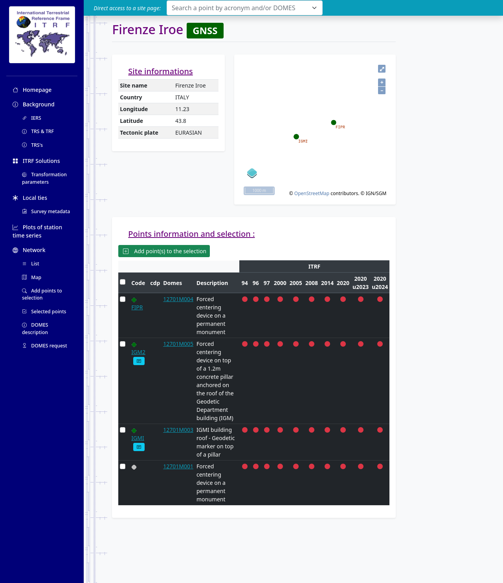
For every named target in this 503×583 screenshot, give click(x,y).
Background (34, 104)
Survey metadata (46, 211)
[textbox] (240, 8)
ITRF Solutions (36, 160)
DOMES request (44, 345)
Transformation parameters (44, 178)
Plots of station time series (37, 231)
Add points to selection (42, 294)
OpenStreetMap (311, 193)
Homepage (32, 89)
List (30, 263)
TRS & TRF (38, 131)
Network (29, 250)
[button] (139, 361)
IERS (31, 118)
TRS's (32, 145)
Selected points (44, 311)
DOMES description (35, 328)
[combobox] (245, 7)
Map (31, 277)
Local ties (30, 197)
